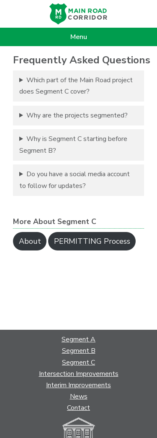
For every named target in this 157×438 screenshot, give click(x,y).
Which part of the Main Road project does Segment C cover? (76, 86)
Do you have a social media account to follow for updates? (74, 179)
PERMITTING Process (92, 241)
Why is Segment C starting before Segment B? (73, 144)
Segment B (78, 350)
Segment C (78, 362)
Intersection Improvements (78, 373)
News (79, 396)
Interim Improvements (78, 385)
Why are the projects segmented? (77, 115)
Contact (78, 407)
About (30, 241)
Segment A (78, 339)
